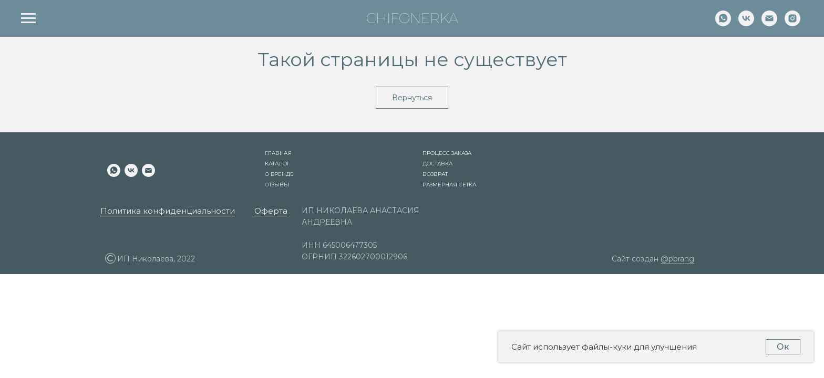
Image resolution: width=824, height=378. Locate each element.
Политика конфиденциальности (167, 211)
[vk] (746, 23)
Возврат (435, 174)
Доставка (437, 163)
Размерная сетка (449, 184)
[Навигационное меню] (28, 18)
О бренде (279, 174)
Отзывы (277, 184)
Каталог (277, 163)
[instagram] (792, 23)
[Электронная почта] (769, 23)
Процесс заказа (447, 153)
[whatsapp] (723, 23)
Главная (278, 153)
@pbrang (677, 259)
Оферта (270, 211)
